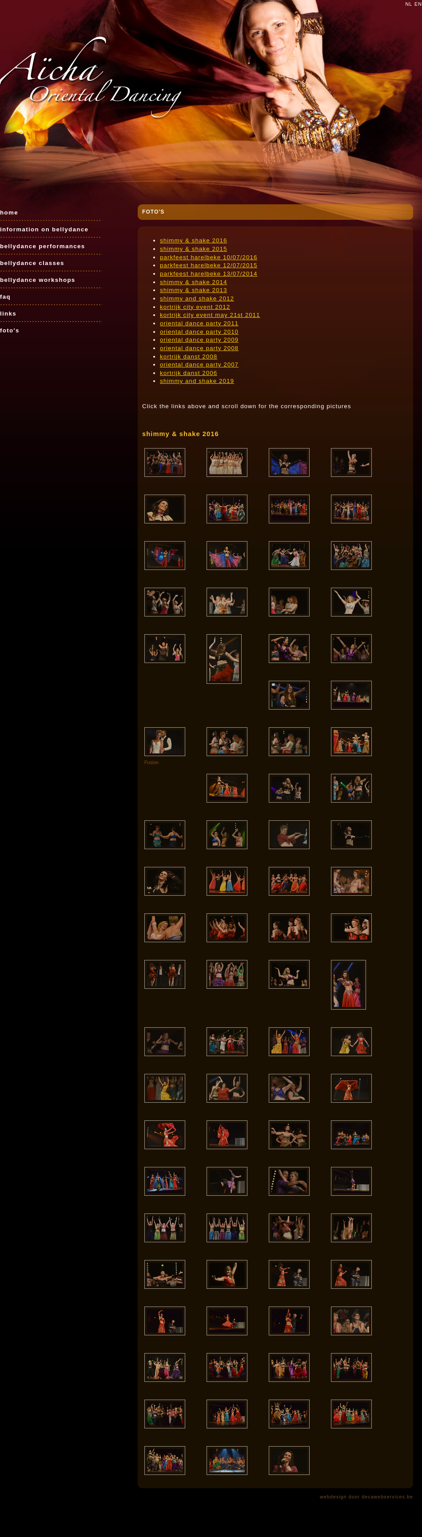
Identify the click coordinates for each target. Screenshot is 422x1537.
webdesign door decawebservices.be (366, 1496)
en (418, 4)
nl (409, 4)
